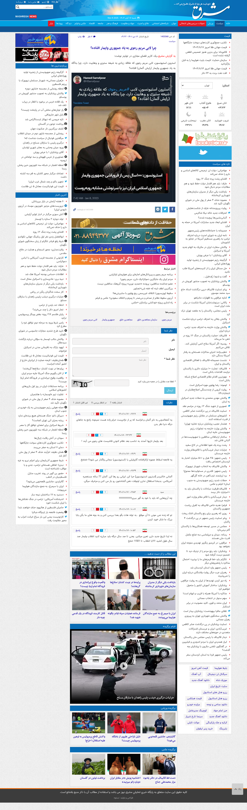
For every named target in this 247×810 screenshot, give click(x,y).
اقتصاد (92, 23)
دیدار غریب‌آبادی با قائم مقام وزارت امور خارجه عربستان (208, 498)
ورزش (210, 23)
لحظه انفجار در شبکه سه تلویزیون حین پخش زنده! (42, 167)
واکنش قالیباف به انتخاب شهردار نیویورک (206, 466)
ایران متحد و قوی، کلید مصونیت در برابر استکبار (208, 604)
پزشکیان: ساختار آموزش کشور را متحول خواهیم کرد (208, 587)
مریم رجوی (167, 319)
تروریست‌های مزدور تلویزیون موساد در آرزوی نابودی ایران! (42, 207)
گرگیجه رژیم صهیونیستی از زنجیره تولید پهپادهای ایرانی (208, 262)
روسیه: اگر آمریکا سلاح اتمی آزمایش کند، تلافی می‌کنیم (207, 345)
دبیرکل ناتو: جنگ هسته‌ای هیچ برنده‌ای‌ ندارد (41, 416)
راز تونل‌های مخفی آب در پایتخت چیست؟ (42, 110)
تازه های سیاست (221, 164)
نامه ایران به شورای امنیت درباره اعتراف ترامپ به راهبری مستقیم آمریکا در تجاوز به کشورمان (208, 239)
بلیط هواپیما (221, 668)
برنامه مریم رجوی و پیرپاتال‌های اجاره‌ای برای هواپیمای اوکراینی (141, 274)
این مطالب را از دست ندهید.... (159, 554)
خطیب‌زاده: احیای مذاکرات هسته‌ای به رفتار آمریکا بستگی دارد (206, 354)
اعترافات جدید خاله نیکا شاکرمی (210, 213)
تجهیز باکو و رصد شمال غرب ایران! (46, 182)
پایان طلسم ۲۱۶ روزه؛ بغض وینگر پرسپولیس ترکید (42, 316)
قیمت (227, 36)
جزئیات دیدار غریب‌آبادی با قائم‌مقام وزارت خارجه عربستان (207, 451)
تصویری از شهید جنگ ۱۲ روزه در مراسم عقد (204, 406)
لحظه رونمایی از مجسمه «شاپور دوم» (44, 89)
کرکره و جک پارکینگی (216, 723)
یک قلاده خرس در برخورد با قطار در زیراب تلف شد (44, 103)
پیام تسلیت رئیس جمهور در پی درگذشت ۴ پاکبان (207, 520)
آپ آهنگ (196, 674)
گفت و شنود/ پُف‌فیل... (215, 276)
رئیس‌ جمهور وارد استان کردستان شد (208, 568)
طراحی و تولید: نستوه (123, 805)
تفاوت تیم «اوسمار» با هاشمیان (47, 394)
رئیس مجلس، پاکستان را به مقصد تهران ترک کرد (205, 312)
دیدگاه (69, 23)
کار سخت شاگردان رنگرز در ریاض (47, 292)
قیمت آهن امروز (199, 668)
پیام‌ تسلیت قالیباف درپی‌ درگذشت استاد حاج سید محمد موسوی (205, 291)
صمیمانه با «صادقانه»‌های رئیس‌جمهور (207, 230)
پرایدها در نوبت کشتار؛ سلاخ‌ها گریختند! (125, 586)
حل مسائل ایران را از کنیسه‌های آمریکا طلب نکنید (206, 270)
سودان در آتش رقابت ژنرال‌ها (49, 438)
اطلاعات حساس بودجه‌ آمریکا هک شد (44, 274)
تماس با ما (34, 2)
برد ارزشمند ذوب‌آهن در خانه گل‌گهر (209, 475)
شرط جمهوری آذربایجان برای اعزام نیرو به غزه (41, 460)
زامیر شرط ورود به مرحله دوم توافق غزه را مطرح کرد (44, 324)
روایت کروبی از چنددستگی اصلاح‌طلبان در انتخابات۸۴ (207, 391)
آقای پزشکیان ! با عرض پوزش (212, 255)
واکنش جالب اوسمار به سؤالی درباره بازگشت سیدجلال (43, 341)
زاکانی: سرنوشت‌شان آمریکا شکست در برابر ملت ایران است (206, 304)
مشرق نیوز (203, 9)
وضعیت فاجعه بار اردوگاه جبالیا (48, 512)
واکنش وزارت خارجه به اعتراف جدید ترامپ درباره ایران (207, 329)
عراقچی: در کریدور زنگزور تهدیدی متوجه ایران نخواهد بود (205, 544)
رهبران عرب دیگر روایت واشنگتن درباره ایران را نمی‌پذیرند (206, 574)
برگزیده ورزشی (168, 712)
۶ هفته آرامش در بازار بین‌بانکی (48, 201)
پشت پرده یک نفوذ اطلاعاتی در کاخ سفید (206, 445)
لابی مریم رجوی (90, 319)
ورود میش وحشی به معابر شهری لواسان (43, 147)
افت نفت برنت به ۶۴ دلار (214, 73)
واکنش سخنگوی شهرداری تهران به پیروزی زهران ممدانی (207, 617)
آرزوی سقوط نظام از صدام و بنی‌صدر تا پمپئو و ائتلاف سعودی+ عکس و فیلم (134, 298)
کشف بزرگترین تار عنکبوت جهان (47, 129)
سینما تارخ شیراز (194, 717)
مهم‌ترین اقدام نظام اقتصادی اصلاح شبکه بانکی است (207, 378)
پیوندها (59, 23)
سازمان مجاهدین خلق (147, 319)
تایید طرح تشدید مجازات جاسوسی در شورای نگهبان (43, 332)
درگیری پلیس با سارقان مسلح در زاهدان (43, 143)
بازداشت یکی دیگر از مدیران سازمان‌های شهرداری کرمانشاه (208, 193)
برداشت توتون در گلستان (92, 785)
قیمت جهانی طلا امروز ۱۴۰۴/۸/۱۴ (210, 68)
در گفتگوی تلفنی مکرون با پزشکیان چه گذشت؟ (208, 648)
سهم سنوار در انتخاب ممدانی (212, 598)
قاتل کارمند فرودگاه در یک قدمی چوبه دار (88, 619)
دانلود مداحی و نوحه (217, 705)
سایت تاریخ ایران (218, 686)
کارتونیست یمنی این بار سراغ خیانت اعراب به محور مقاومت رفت (42, 518)
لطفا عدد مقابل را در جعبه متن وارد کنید (156, 381)
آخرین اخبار (61, 195)
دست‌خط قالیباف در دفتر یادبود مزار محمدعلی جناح (159, 787)
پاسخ (78, 414)
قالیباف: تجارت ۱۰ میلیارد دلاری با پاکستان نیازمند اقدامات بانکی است (206, 370)
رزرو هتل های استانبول (215, 692)
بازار (51, 23)
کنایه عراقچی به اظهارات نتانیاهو (210, 298)
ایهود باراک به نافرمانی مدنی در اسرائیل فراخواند (45, 349)
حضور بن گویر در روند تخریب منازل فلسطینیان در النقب (47, 475)
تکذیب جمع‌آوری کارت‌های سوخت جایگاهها (205, 42)
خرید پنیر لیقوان (204, 729)
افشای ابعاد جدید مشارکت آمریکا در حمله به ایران (206, 224)
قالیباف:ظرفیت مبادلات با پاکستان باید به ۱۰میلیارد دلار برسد (207, 490)
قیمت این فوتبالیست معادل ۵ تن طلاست (42, 186)
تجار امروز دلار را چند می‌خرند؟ (48, 309)
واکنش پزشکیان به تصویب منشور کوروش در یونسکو (206, 283)
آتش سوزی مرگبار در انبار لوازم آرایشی (44, 214)
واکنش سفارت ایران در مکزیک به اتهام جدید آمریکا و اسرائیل (206, 249)
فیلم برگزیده (169, 630)
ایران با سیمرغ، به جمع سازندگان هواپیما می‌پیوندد (159, 619)
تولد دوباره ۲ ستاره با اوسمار (49, 219)
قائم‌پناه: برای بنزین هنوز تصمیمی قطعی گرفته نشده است (208, 54)
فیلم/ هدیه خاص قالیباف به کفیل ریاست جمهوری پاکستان (207, 507)
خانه (228, 23)
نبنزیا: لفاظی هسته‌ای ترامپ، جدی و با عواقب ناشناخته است (45, 466)
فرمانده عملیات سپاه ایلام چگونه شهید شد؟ (124, 619)
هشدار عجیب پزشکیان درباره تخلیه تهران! (205, 424)
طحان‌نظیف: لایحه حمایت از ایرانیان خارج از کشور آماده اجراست (43, 362)
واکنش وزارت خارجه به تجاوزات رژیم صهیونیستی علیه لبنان (210, 430)
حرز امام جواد (220, 711)
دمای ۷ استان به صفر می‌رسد (48, 447)
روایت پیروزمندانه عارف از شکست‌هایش (207, 208)
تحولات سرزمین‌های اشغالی (192, 23)
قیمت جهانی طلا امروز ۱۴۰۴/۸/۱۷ (210, 47)
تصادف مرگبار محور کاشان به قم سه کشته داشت (43, 175)
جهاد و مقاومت (127, 23)
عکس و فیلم (80, 23)
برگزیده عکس (168, 755)
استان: (225, 86)
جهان (173, 23)
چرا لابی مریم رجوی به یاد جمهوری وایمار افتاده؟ (123, 48)
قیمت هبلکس (194, 698)
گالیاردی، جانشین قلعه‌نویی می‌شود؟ (161, 744)
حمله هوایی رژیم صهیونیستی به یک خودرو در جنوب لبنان (42, 409)
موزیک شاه (221, 680)
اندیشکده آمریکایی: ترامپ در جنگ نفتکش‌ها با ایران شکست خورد (42, 501)
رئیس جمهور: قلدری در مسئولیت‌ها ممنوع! (205, 471)
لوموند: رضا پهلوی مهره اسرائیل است (208, 385)
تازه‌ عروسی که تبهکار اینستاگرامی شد (44, 119)
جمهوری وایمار (108, 319)
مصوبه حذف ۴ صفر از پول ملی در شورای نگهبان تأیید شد (207, 202)
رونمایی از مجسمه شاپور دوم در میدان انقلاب (41, 133)
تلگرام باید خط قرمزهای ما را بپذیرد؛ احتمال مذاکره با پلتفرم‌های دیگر (206, 561)
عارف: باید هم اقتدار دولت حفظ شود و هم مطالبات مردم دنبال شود (207, 185)
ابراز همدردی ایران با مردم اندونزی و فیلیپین (204, 642)
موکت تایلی (193, 723)
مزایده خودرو (193, 705)
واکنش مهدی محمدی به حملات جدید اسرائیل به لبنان (205, 399)
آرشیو (45, 2)
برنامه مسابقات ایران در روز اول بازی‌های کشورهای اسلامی (44, 388)
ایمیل (172, 349)
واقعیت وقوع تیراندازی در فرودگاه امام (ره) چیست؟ (92, 586)
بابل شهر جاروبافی (54, 115)
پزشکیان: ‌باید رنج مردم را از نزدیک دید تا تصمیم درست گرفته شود (208, 553)
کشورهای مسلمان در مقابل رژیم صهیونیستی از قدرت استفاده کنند (205, 417)
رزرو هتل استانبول (217, 698)
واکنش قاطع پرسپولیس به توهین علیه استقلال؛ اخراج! (89, 744)
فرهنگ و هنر (112, 23)
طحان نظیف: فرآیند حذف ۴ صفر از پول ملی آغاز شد (43, 454)
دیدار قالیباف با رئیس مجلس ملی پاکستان (205, 637)
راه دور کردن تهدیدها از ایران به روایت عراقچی (204, 580)
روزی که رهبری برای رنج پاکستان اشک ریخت (204, 513)
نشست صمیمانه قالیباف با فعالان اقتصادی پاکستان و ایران (206, 362)
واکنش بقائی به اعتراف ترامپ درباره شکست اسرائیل (206, 321)
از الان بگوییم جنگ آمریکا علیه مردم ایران (43, 373)
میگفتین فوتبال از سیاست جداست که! (44, 138)
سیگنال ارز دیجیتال (217, 674)
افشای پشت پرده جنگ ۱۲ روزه (211, 179)
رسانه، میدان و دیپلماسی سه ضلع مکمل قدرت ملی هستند (208, 536)
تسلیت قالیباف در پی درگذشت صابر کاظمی (205, 411)
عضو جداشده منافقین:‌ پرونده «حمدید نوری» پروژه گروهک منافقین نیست (135, 284)
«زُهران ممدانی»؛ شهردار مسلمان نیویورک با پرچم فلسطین (43, 82)
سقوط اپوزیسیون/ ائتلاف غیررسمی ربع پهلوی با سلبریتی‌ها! (143, 293)
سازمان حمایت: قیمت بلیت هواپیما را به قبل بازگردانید (206, 62)
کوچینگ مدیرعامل (197, 711)
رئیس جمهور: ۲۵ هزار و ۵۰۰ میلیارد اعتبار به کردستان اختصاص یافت (206, 459)
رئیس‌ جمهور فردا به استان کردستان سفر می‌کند (208, 656)
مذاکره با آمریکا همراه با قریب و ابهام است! (205, 593)
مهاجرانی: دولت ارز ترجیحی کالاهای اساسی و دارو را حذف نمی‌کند (205, 172)
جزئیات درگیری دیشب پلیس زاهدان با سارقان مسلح (145, 701)
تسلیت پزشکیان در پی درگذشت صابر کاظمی (204, 624)
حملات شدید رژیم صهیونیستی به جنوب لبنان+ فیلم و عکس (208, 482)
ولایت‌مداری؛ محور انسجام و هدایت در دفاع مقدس (43, 251)
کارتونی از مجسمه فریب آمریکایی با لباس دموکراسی (44, 259)
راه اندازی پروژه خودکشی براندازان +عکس (152, 302)
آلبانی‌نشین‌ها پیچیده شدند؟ (212, 218)
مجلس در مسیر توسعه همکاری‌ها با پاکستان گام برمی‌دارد (205, 528)
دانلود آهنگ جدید (200, 680)
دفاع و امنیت (143, 23)
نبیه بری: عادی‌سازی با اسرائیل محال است (42, 279)
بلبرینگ (223, 729)
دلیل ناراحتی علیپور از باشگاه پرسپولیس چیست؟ (126, 744)
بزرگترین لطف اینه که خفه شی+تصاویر (153, 288)
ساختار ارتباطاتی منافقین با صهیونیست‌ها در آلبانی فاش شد (205, 438)
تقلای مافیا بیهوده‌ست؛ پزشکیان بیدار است (205, 611)
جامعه (100, 23)
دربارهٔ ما (21, 2)
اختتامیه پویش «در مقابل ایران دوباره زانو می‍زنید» (125, 787)
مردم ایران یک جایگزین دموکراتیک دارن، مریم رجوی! (146, 279)
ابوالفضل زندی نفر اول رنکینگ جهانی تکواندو (41, 237)
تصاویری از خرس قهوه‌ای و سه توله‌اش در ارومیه (44, 158)
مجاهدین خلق (126, 319)
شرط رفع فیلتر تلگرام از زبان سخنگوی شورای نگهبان (42, 243)
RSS (55, 2)
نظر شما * (169, 359)
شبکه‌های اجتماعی (160, 23)
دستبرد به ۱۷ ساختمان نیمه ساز (47, 494)
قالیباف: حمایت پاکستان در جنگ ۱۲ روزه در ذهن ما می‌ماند (206, 337)
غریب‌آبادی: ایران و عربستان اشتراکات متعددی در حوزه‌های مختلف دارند (209, 630)
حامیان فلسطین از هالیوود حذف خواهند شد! (41, 507)
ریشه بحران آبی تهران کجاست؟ (48, 420)
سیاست (219, 23)
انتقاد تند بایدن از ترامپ (51, 305)
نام (173, 340)
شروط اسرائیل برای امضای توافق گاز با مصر (41, 425)
